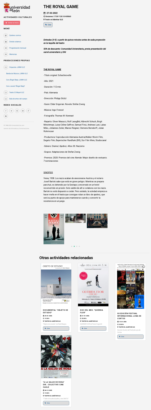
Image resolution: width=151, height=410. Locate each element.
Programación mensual (15, 48)
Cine (48, 25)
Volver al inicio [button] (12, 23)
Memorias (10, 54)
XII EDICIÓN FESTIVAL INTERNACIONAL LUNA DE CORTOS (129, 315)
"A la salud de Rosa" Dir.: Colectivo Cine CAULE (53, 384)
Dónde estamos (12, 42)
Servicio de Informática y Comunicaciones (16, 128)
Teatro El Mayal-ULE (14, 92)
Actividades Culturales (18, 17)
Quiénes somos (12, 35)
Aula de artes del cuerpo (15, 99)
